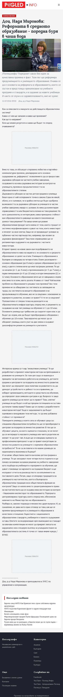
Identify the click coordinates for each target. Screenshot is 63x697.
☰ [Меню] (59, 4)
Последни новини (9, 685)
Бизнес (36, 657)
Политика (37, 661)
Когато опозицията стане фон (16, 614)
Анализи (37, 645)
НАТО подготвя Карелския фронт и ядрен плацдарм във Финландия (27, 610)
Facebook (37, 677)
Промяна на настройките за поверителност (31, 695)
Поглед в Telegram (42, 687)
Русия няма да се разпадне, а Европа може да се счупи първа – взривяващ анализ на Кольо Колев (30, 623)
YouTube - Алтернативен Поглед (47, 684)
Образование (9, 16)
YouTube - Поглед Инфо (44, 680)
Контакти (5, 681)
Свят (35, 653)
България (37, 649)
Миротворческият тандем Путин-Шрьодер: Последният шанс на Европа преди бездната (30, 618)
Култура (37, 665)
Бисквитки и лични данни (12, 677)
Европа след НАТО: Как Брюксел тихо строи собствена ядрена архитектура (30, 604)
